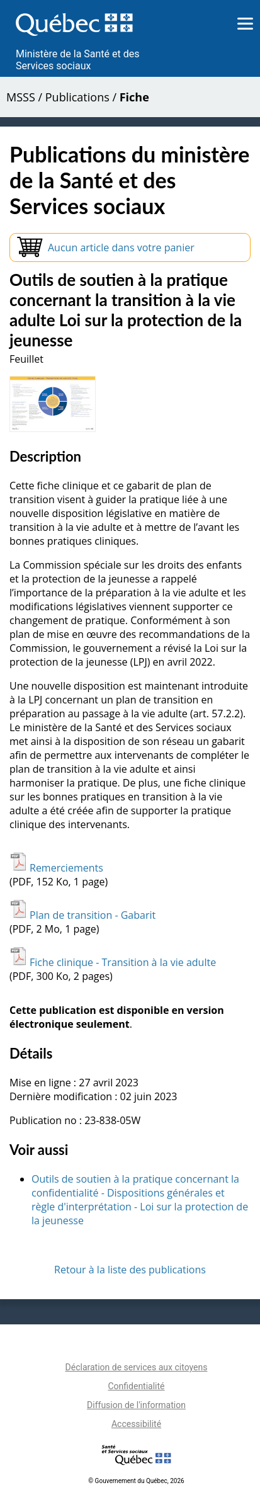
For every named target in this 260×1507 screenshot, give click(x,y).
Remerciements (56, 868)
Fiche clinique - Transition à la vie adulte (112, 962)
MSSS (20, 97)
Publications (77, 97)
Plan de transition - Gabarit (82, 915)
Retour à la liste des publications (130, 1270)
